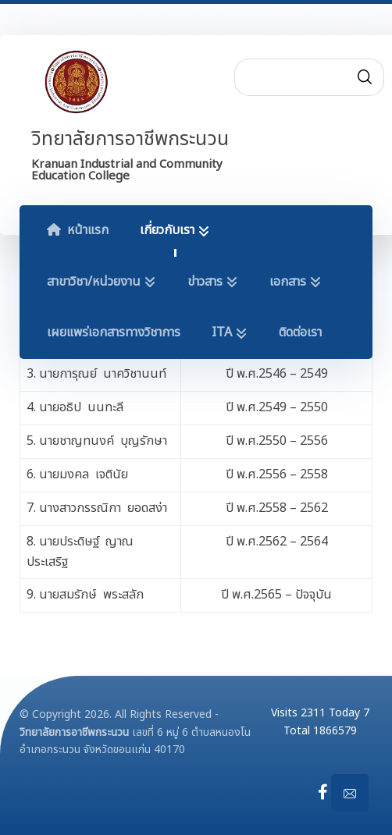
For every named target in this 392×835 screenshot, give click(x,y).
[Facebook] (323, 792)
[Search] (365, 77)
